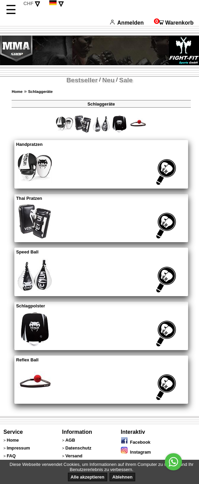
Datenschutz (78, 448)
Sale (125, 80)
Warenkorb (174, 23)
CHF (28, 3)
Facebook (136, 442)
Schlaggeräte (40, 91)
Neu (108, 80)
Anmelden (126, 23)
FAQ (11, 455)
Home (17, 91)
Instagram (136, 452)
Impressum (18, 448)
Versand (74, 455)
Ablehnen (122, 477)
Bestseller (82, 80)
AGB (70, 440)
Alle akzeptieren (87, 477)
